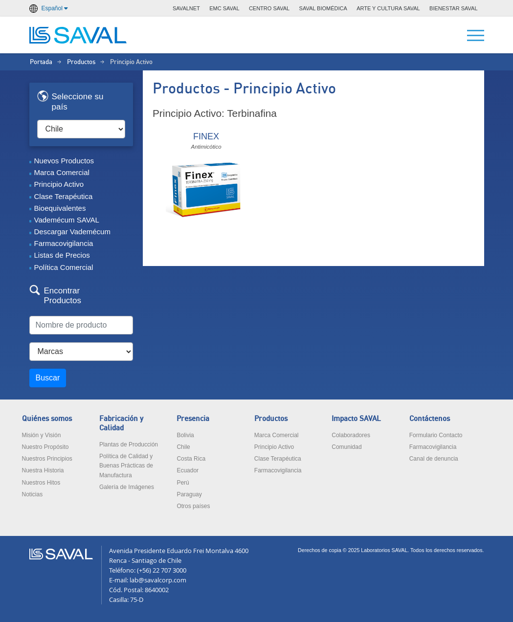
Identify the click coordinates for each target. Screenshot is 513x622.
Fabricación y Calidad (121, 423)
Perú (183, 482)
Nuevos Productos (64, 160)
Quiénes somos (47, 418)
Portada (41, 62)
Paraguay (189, 494)
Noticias (32, 494)
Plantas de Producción (128, 444)
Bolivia (185, 435)
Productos (81, 62)
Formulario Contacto (436, 435)
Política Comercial (63, 267)
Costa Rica (191, 458)
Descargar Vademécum (72, 231)
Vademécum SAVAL (66, 220)
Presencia (193, 418)
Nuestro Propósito (45, 447)
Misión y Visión (41, 435)
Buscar (48, 378)
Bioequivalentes (60, 208)
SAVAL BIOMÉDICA (323, 8)
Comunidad (346, 447)
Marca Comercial (61, 172)
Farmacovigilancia (63, 243)
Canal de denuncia (433, 458)
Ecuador (188, 470)
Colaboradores (351, 435)
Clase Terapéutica (63, 196)
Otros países (193, 506)
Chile (183, 447)
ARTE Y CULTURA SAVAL (388, 8)
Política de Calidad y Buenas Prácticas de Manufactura (126, 465)
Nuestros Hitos (41, 482)
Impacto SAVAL (356, 418)
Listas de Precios (62, 255)
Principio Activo (59, 184)
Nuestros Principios (47, 458)
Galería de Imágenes (126, 487)
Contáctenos (429, 418)
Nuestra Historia (43, 470)
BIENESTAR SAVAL (453, 8)
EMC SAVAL (224, 8)
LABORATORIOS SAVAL (78, 35)
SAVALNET (186, 8)
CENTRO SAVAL (269, 8)
